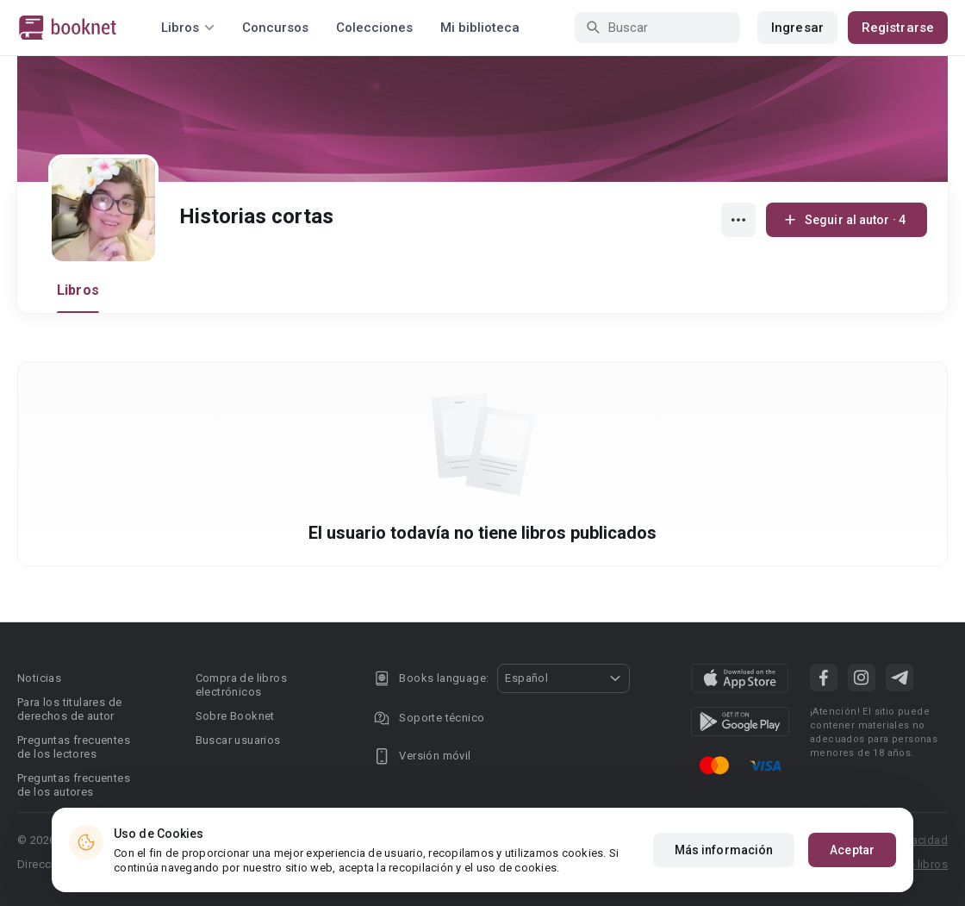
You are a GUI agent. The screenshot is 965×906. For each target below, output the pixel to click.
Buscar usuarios (238, 740)
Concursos (275, 27)
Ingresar (797, 27)
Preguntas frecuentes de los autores (73, 785)
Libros (78, 290)
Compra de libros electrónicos (241, 685)
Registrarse (898, 27)
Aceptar (852, 850)
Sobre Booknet (235, 715)
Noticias (39, 678)
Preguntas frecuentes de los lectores (73, 747)
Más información (724, 850)
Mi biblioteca (480, 27)
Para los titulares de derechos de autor (69, 709)
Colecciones (374, 27)
